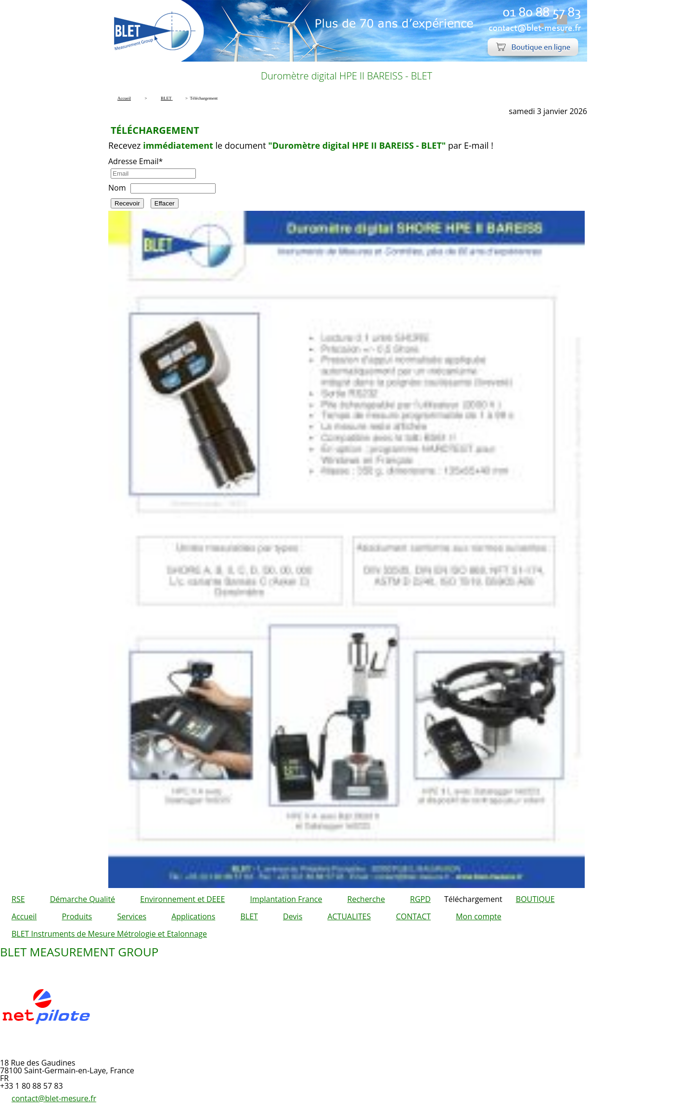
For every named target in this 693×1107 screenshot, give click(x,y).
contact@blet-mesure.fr (54, 1098)
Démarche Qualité (82, 899)
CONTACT (413, 916)
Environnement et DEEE (182, 899)
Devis (292, 916)
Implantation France (286, 899)
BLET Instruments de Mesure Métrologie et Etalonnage (109, 933)
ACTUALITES (349, 916)
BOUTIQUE (535, 899)
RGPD (420, 899)
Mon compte (478, 916)
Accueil (24, 916)
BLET (248, 916)
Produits (77, 916)
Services (131, 916)
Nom (117, 187)
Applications (193, 916)
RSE (18, 899)
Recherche (366, 899)
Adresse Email (135, 161)
